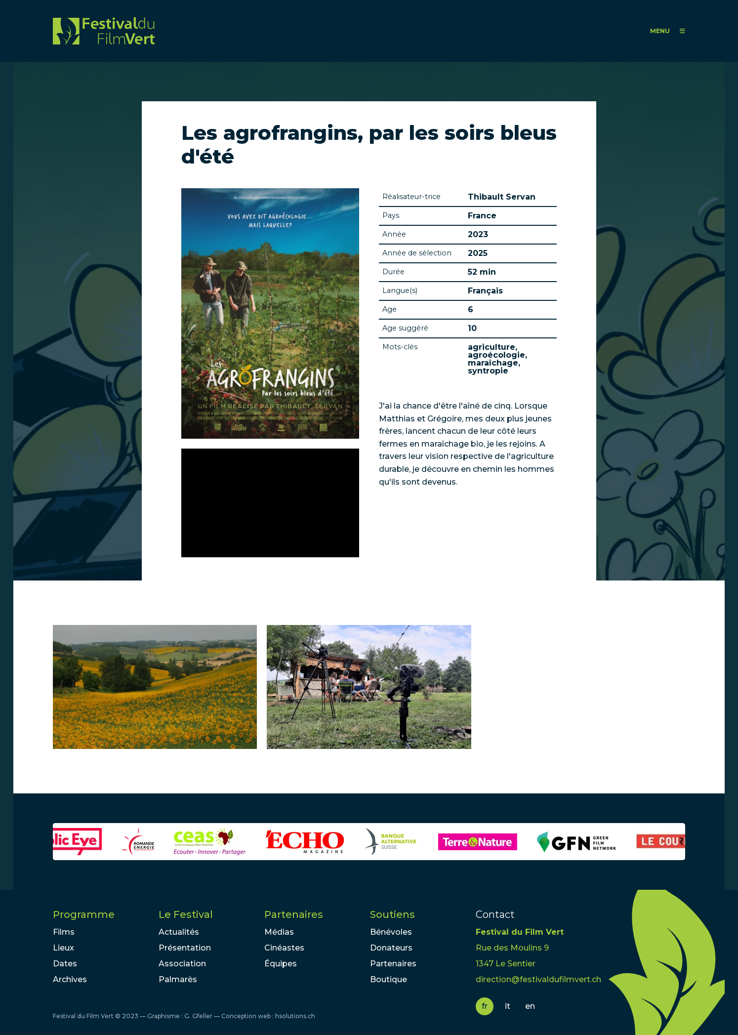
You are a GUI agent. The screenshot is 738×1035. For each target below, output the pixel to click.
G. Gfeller (198, 1016)
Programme (84, 914)
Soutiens (392, 914)
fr (485, 1006)
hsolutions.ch (295, 1016)
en (530, 1006)
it (507, 1006)
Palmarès (178, 979)
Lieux (63, 947)
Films (64, 932)
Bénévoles (391, 932)
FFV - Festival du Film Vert (103, 31)
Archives (70, 979)
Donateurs (391, 947)
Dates (65, 963)
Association (182, 963)
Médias (279, 932)
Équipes (280, 963)
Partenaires (293, 914)
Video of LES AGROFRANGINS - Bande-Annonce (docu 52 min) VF (270, 503)
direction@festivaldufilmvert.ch (538, 979)
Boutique (388, 979)
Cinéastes (284, 947)
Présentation (185, 947)
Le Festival (186, 914)
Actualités (179, 932)
